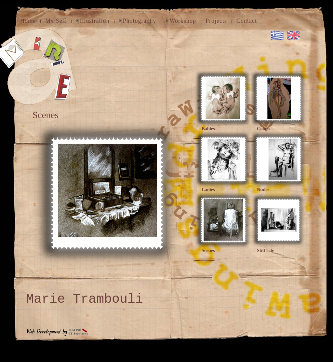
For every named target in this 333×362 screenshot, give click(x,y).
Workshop (183, 21)
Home (28, 21)
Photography (139, 21)
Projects (216, 21)
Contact (246, 21)
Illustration (95, 21)
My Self (56, 21)
